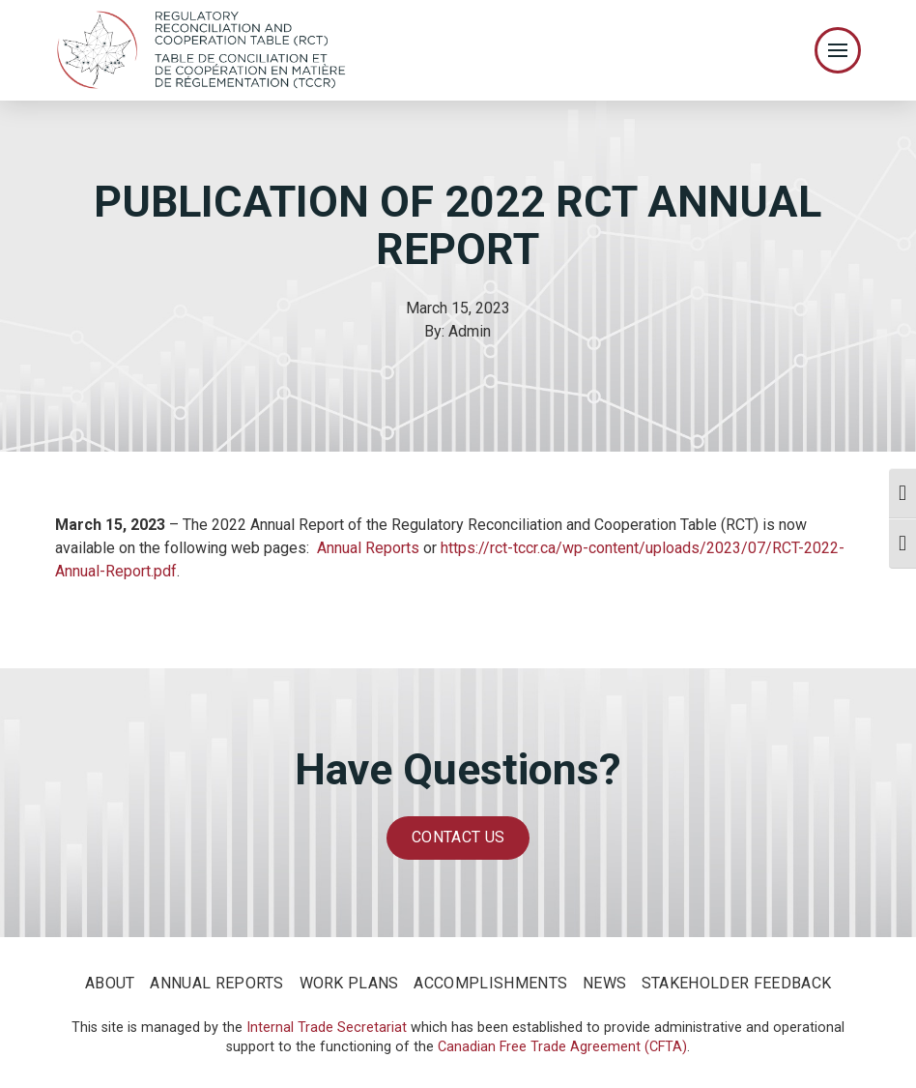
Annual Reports (368, 548)
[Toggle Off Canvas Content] (838, 50)
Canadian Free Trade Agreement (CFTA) (562, 1047)
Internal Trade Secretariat (326, 1027)
